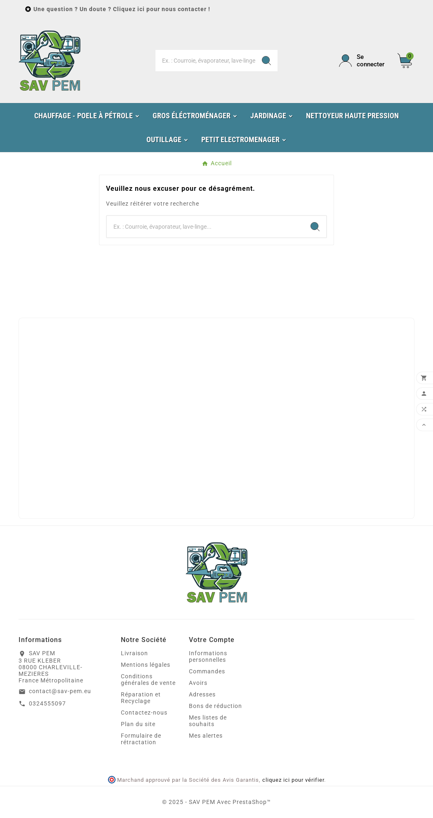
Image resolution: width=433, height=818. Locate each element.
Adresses (202, 694)
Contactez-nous (144, 712)
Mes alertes (206, 735)
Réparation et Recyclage (141, 697)
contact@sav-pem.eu (60, 691)
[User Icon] (363, 60)
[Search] (266, 60)
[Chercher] (205, 60)
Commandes (207, 671)
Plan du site (138, 724)
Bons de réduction (215, 706)
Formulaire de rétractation (141, 738)
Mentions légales (145, 664)
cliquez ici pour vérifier (293, 780)
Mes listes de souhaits (208, 720)
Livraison (134, 653)
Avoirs (198, 683)
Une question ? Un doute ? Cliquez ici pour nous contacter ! (121, 9)
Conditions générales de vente (148, 679)
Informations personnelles (208, 656)
